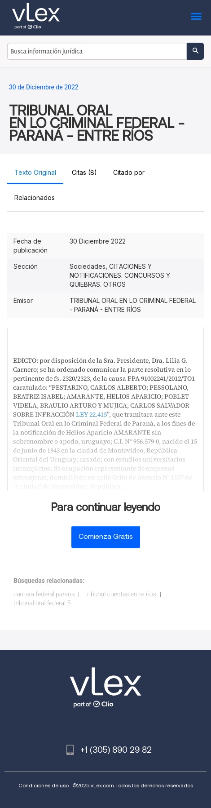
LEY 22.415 (91, 414)
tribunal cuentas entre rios (120, 594)
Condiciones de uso (43, 785)
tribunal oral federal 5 (41, 603)
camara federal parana (44, 594)
